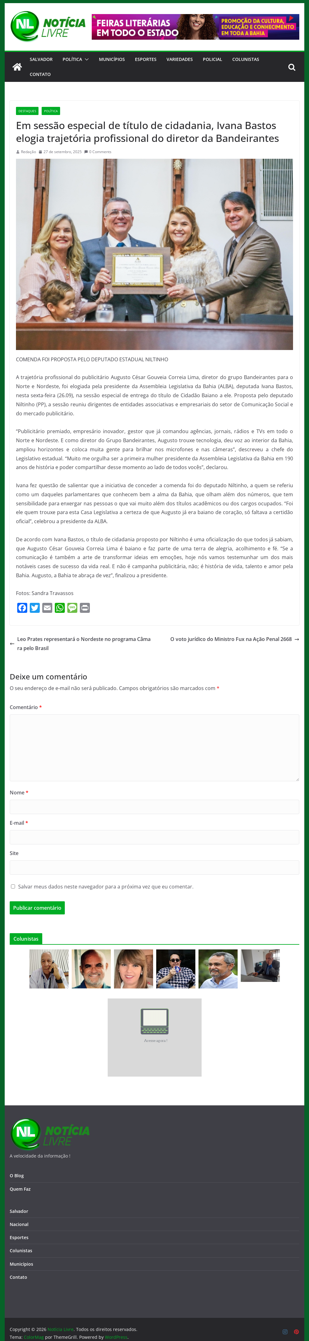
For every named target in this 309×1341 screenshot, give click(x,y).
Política (72, 59)
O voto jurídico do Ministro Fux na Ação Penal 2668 (234, 639)
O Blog (17, 1175)
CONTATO (40, 74)
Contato (18, 1277)
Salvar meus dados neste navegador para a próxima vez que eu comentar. (105, 886)
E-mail (19, 822)
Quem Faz (20, 1189)
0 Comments (97, 151)
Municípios (112, 59)
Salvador (41, 59)
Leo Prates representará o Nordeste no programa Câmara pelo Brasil (80, 644)
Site (14, 853)
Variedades (180, 59)
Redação (28, 151)
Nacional (19, 1224)
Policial (212, 59)
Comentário (26, 707)
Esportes (146, 59)
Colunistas (245, 59)
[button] (85, 59)
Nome (19, 792)
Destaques (27, 111)
